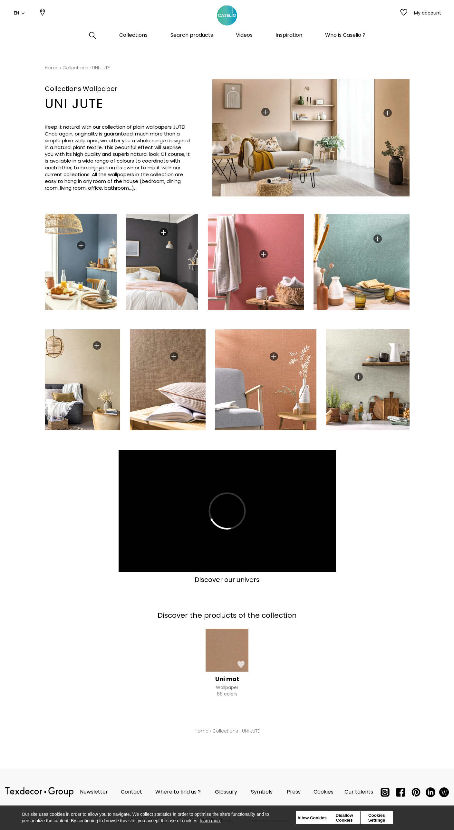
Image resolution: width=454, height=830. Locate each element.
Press (294, 791)
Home (52, 68)
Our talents (358, 791)
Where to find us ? (178, 791)
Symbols (262, 791)
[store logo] (227, 20)
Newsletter (94, 791)
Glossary (226, 791)
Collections (75, 68)
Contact (131, 791)
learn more (210, 820)
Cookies (323, 791)
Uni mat (227, 679)
